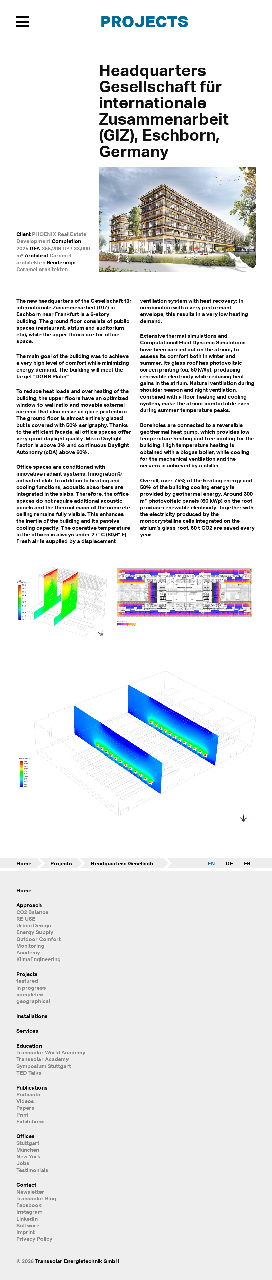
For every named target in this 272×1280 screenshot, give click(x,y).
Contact (26, 1184)
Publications (32, 1087)
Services (27, 1030)
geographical (33, 1001)
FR (247, 863)
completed (30, 994)
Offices (25, 1136)
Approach (29, 905)
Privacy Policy (34, 1238)
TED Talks (29, 1072)
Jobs (22, 1163)
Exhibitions (30, 1121)
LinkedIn (27, 1218)
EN (211, 863)
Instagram (29, 1211)
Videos (25, 1101)
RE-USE (25, 918)
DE (229, 863)
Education (29, 1045)
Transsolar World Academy (50, 1052)
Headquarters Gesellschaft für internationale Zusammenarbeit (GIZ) (131, 863)
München (27, 1149)
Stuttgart (27, 1143)
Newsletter (30, 1191)
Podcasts (28, 1094)
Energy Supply (34, 932)
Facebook (29, 1205)
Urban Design (33, 925)
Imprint (25, 1232)
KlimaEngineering (38, 959)
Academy (28, 952)
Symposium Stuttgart (43, 1066)
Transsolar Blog (36, 1198)
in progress (31, 987)
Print (22, 1114)
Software (27, 1225)
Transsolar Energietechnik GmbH (77, 1261)
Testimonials (32, 1170)
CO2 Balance (32, 911)
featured (27, 980)
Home (23, 863)
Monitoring (30, 945)
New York (28, 1156)
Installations (32, 1016)
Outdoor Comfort (38, 939)
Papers (25, 1107)
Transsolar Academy (42, 1059)
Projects (144, 21)
